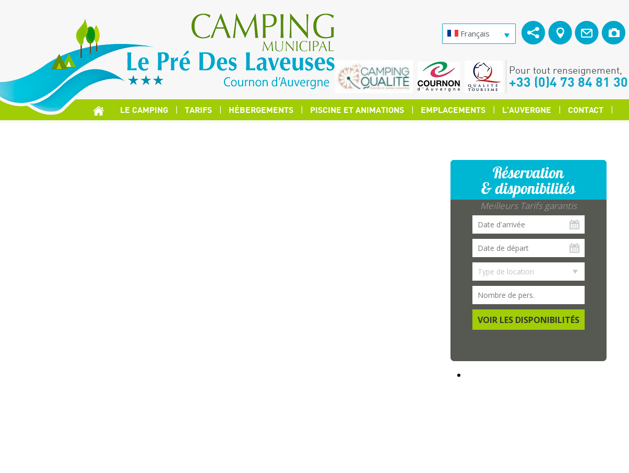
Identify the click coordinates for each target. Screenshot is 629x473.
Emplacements (453, 109)
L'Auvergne (526, 109)
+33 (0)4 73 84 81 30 (568, 81)
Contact (585, 109)
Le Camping (144, 109)
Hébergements (261, 109)
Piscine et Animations (357, 109)
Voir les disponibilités (528, 320)
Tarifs (198, 109)
